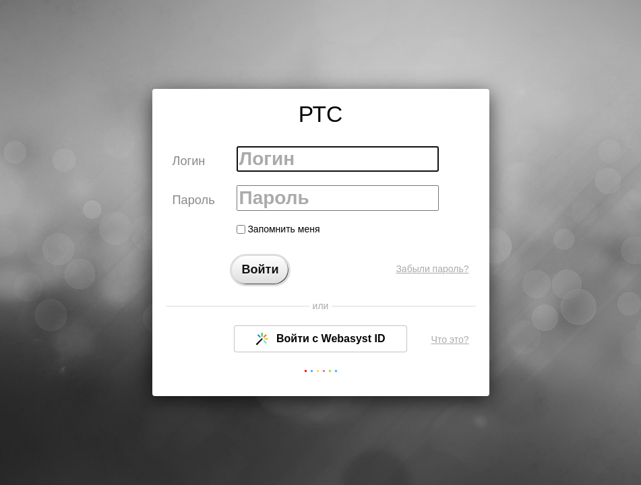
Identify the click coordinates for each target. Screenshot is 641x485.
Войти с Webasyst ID (321, 339)
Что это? (450, 339)
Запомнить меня (278, 229)
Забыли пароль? (432, 268)
